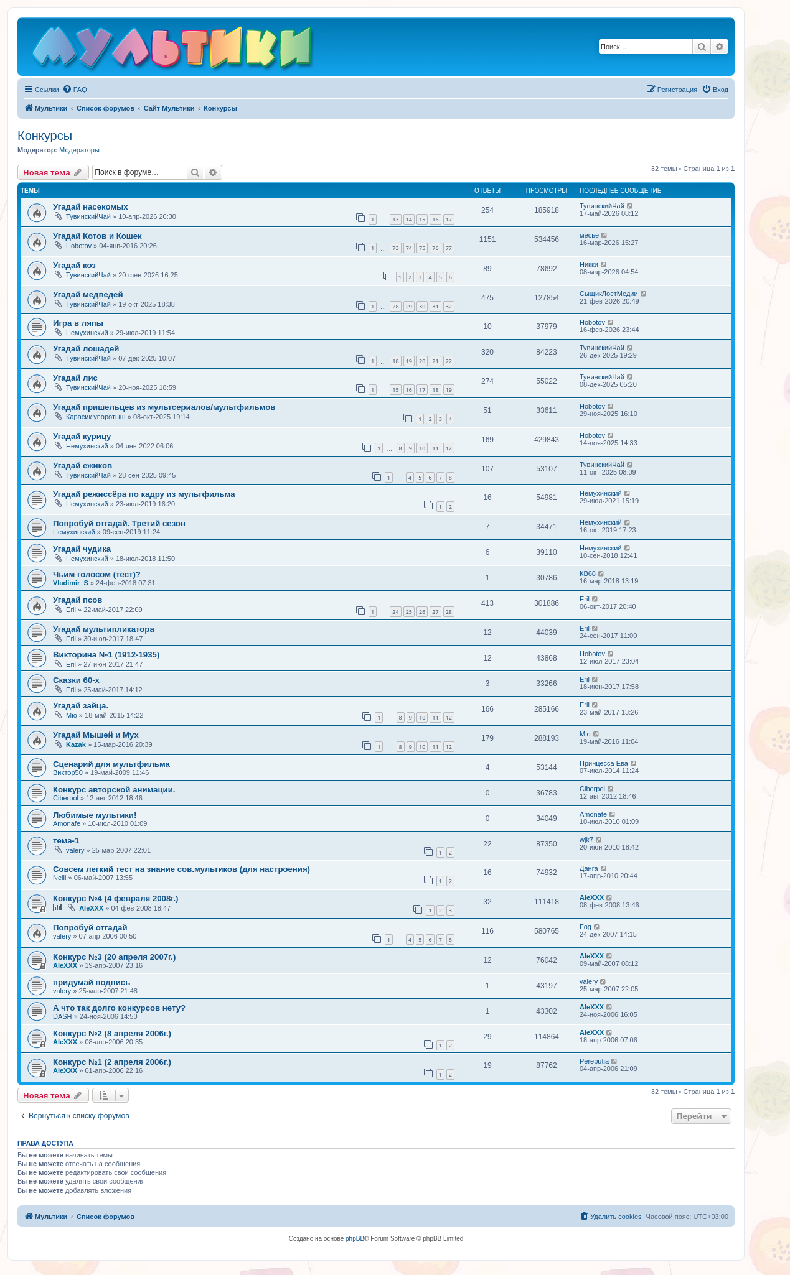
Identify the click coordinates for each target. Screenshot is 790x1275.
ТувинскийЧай (88, 216)
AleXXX (91, 908)
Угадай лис (75, 377)
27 (435, 612)
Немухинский (87, 332)
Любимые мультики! (94, 815)
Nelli (59, 877)
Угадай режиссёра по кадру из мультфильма (144, 494)
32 (449, 306)
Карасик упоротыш (96, 416)
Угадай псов (77, 600)
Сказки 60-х (76, 680)
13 (395, 219)
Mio (71, 715)
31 (435, 306)
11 (435, 448)
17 (449, 219)
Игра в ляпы (78, 323)
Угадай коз (74, 265)
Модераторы (79, 150)
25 (409, 612)
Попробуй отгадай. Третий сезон (119, 523)
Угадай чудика (82, 549)
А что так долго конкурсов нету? (119, 1008)
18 (395, 361)
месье (589, 235)
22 (449, 361)
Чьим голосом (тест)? (97, 574)
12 (449, 448)
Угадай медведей (88, 294)
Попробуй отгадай (90, 927)
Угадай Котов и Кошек (97, 236)
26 (422, 612)
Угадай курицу (82, 436)
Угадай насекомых (90, 206)
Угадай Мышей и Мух (96, 735)
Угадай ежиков (82, 465)
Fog (585, 926)
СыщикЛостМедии (609, 293)
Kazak (76, 744)
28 (395, 306)
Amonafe (66, 823)
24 (395, 612)
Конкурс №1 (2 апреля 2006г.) (112, 1062)
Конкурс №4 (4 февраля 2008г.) (115, 898)
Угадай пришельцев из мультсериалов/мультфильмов (164, 407)
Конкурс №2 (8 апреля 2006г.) (112, 1033)
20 (422, 361)
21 (435, 361)
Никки (589, 264)
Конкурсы (44, 135)
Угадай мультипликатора (103, 629)
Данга (589, 868)
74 (409, 248)
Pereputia (594, 1061)
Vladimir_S (70, 582)
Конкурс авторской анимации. (114, 789)
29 (409, 306)
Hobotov (79, 245)
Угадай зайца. (80, 705)
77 (449, 248)
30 (422, 306)
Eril (71, 609)
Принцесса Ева (604, 763)
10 (422, 448)
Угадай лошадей (86, 348)
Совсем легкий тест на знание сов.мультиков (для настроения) (181, 869)
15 (422, 219)
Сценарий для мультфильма (111, 764)
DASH (62, 1016)
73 (395, 248)
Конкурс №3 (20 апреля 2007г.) (114, 957)
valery (75, 850)
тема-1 (66, 840)
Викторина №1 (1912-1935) (106, 654)
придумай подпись (91, 982)
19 (409, 361)
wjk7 (586, 839)
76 (435, 248)
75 (422, 248)
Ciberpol (65, 798)
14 (409, 219)
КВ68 (588, 573)
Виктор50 (68, 772)
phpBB (355, 1238)
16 (435, 219)
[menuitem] (74, 89)
